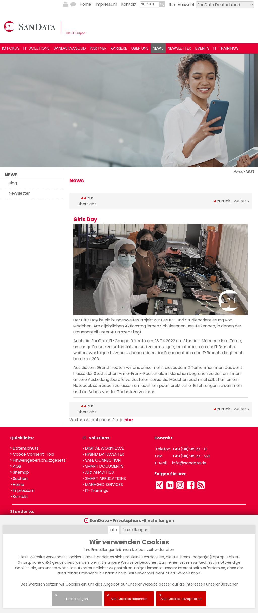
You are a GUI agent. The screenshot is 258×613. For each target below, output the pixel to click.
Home (85, 4)
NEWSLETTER (179, 48)
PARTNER (98, 48)
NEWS (158, 48)
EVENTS (202, 48)
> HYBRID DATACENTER (103, 454)
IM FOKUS (10, 48)
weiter (242, 201)
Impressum (106, 4)
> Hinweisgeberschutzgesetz (38, 460)
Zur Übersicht (87, 201)
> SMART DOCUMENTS (102, 466)
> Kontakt (19, 496)
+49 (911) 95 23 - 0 (189, 449)
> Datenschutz (24, 448)
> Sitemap (19, 472)
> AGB (15, 466)
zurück (221, 201)
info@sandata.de (189, 463)
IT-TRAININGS (225, 48)
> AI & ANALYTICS (98, 472)
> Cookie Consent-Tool (32, 454)
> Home (17, 484)
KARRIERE (119, 48)
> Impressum (22, 490)
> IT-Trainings (95, 490)
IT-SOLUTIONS (36, 48)
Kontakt (129, 4)
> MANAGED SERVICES (102, 484)
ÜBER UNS (140, 48)
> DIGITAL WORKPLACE (103, 448)
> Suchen (19, 478)
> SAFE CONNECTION (101, 460)
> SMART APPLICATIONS (104, 478)
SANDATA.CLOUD (70, 48)
